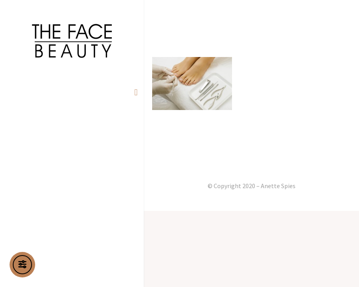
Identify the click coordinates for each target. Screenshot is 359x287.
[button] (136, 92)
